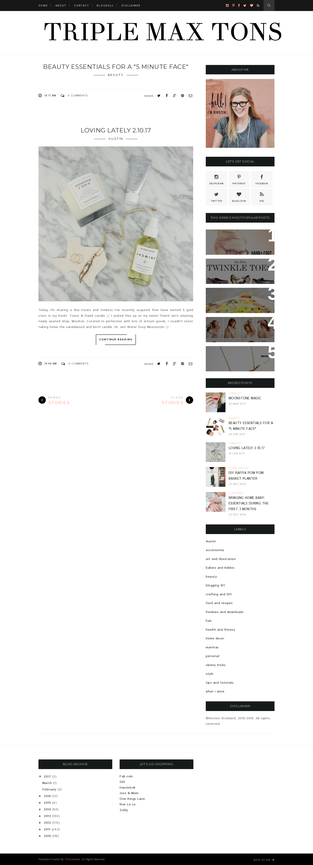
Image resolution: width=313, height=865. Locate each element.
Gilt (122, 782)
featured (236, 493)
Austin (116, 138)
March (47, 783)
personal (212, 656)
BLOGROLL (105, 5)
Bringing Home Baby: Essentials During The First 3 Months (249, 504)
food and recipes (219, 603)
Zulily (124, 810)
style (210, 674)
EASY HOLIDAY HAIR (228, 323)
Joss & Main (129, 793)
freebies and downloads (225, 612)
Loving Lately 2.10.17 (116, 130)
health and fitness (220, 629)
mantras (212, 647)
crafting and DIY (219, 594)
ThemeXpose (72, 859)
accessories (215, 550)
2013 (47, 816)
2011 (47, 829)
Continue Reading (116, 339)
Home (43, 5)
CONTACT (81, 5)
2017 (47, 776)
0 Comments (78, 96)
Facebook (261, 179)
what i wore (215, 691)
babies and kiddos (220, 567)
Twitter (216, 197)
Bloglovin (239, 197)
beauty (116, 75)
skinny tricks (216, 665)
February (49, 789)
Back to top (264, 860)
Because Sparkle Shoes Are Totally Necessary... (239, 267)
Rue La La (128, 804)
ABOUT (60, 5)
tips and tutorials (219, 682)
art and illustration (221, 559)
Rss (262, 197)
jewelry (235, 393)
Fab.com (126, 776)
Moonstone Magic (245, 398)
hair (209, 621)
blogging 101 (215, 585)
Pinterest (239, 179)
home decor (238, 468)
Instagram (216, 179)
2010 (47, 836)
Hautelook (128, 787)
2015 (47, 803)
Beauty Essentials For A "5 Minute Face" (116, 66)
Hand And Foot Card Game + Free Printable (240, 238)
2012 (47, 822)
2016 (47, 796)
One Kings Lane (132, 799)
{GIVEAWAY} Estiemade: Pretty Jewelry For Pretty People (240, 358)
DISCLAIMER (130, 5)
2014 (47, 809)
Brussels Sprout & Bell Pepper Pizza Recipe (235, 296)
